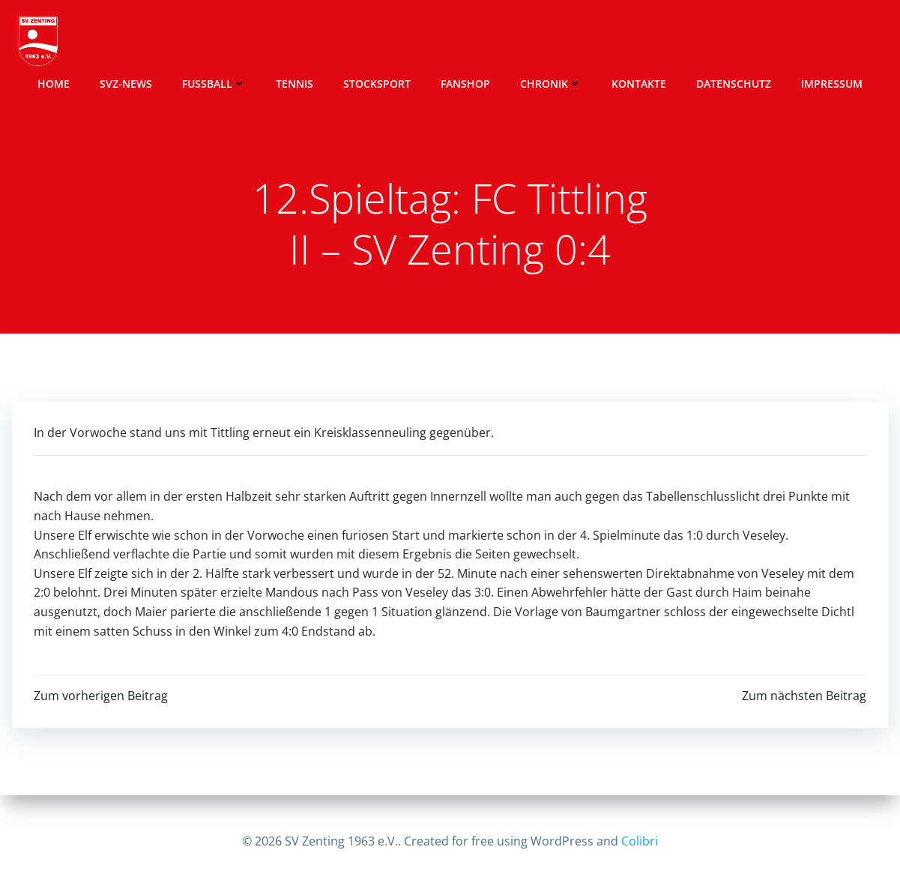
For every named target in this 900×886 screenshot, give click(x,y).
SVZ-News (126, 83)
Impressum (832, 83)
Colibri (639, 841)
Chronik (551, 83)
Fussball (214, 83)
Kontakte (638, 83)
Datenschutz (733, 83)
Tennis (294, 83)
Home (53, 83)
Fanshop (465, 83)
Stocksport (377, 83)
